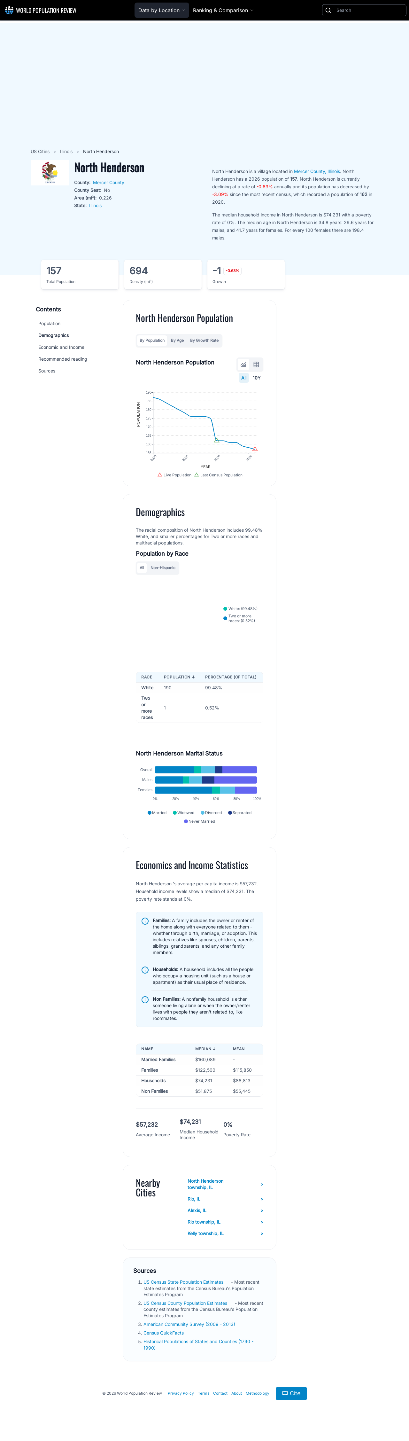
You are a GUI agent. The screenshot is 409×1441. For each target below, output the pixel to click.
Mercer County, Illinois (317, 171)
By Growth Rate (204, 340)
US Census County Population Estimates (185, 1303)
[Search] (370, 10)
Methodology (257, 1393)
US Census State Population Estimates (184, 1282)
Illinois (67, 151)
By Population (152, 340)
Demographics (53, 335)
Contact (220, 1393)
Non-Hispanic (162, 567)
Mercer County (108, 182)
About (236, 1393)
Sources (46, 370)
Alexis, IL (225, 1210)
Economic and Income (61, 347)
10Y (257, 377)
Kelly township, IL (225, 1233)
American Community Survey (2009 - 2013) (189, 1324)
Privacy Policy (181, 1393)
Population (49, 323)
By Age (177, 340)
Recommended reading (62, 359)
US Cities (41, 151)
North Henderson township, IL (225, 1184)
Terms (203, 1393)
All (243, 377)
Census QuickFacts (164, 1332)
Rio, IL (225, 1199)
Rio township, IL (225, 1222)
